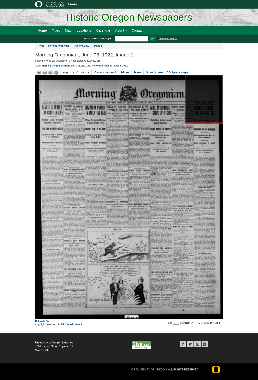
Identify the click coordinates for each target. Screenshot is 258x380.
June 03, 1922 (81, 45)
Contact (137, 30)
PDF (139, 72)
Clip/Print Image (179, 72)
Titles (56, 30)
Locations (84, 30)
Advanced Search (168, 38)
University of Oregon (150, 369)
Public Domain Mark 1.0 (71, 324)
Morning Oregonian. (59, 45)
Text (126, 72)
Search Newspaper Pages (97, 38)
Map (68, 30)
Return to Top (42, 321)
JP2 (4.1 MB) (156, 72)
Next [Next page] (83, 72)
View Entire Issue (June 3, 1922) (110, 65)
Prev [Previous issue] (99, 72)
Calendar (103, 30)
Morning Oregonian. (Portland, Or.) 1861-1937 (66, 65)
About (121, 30)
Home (42, 30)
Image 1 (98, 45)
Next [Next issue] (111, 72)
